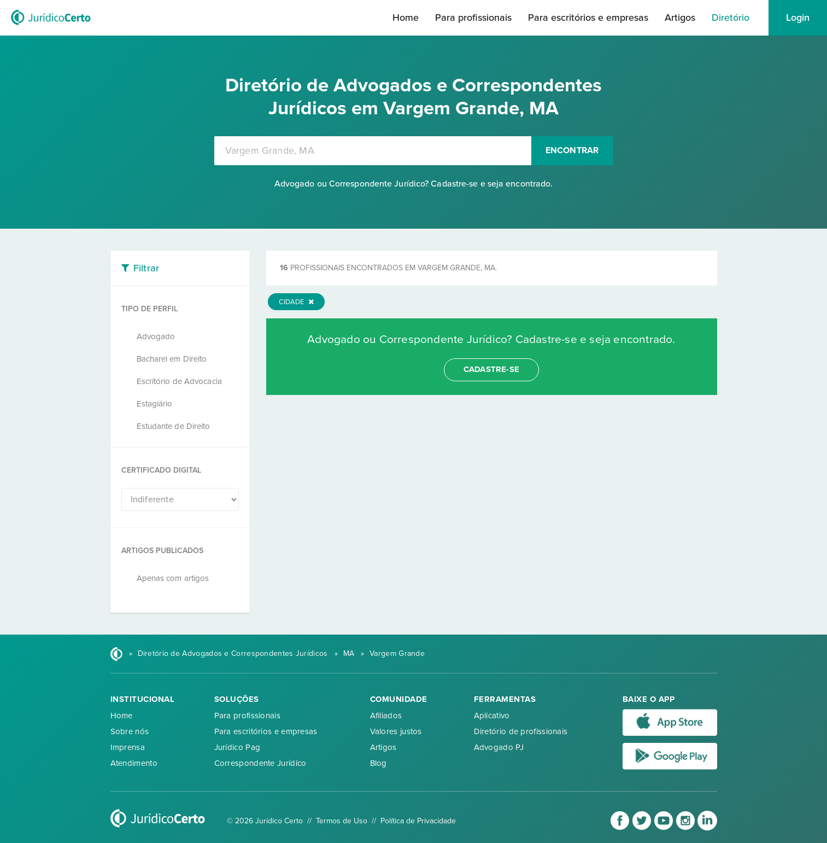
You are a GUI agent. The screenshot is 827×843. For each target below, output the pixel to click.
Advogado (156, 336)
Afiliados (386, 715)
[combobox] (372, 150)
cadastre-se (491, 369)
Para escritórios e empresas (588, 17)
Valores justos (396, 731)
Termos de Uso (341, 820)
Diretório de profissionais (521, 731)
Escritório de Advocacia (179, 381)
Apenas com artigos (173, 578)
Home (405, 17)
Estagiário (155, 403)
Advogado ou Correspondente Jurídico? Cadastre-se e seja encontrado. (413, 183)
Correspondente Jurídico (260, 763)
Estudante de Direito (173, 426)
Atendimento (133, 763)
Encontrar (572, 150)
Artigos (680, 17)
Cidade (296, 302)
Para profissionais (473, 17)
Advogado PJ (499, 747)
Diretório (730, 17)
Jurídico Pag (237, 747)
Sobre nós (129, 731)
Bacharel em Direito (172, 358)
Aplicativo (492, 715)
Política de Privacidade (418, 820)
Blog (378, 763)
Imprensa (127, 747)
